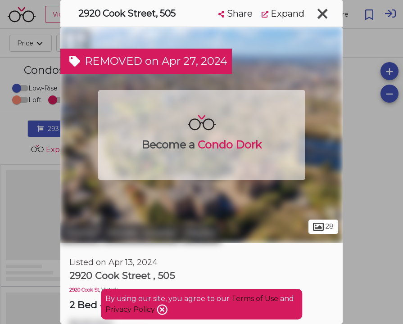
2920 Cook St (84, 290)
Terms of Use (254, 298)
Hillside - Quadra (141, 233)
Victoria (80, 233)
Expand (283, 13)
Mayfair (201, 233)
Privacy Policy (131, 309)
